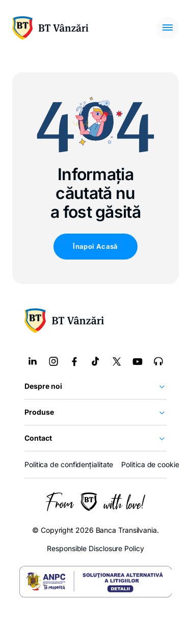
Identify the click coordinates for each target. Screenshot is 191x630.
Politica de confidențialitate (68, 464)
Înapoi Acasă (95, 246)
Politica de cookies (151, 464)
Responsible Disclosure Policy (95, 548)
